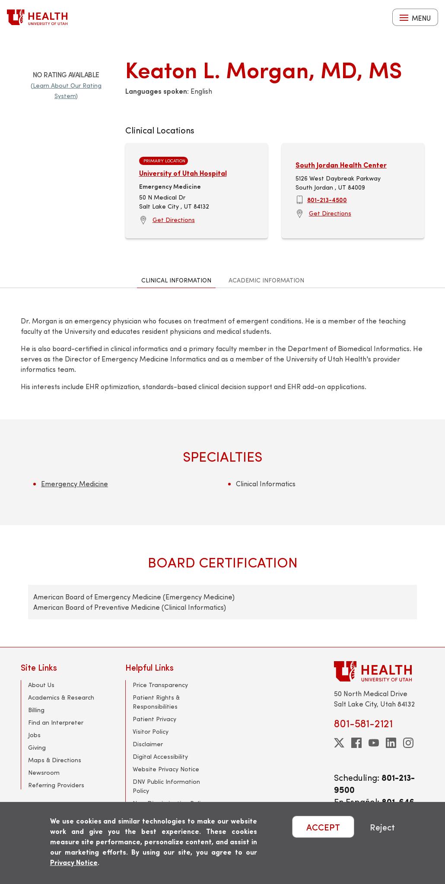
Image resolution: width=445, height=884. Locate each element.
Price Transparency (160, 685)
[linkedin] (391, 743)
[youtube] (374, 743)
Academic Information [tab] (266, 280)
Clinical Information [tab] (176, 280)
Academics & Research (61, 697)
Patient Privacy (154, 719)
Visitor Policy (150, 731)
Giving (37, 747)
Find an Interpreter (55, 722)
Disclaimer (148, 744)
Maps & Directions (54, 760)
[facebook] (356, 743)
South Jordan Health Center (341, 165)
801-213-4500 (327, 199)
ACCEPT (323, 827)
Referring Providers (56, 785)
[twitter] (339, 743)
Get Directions (174, 219)
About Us (41, 685)
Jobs (34, 735)
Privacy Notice (74, 862)
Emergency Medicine (74, 483)
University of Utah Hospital (183, 173)
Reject (382, 827)
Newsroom (44, 772)
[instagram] (408, 743)
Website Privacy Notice (166, 769)
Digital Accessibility (160, 756)
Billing (36, 710)
